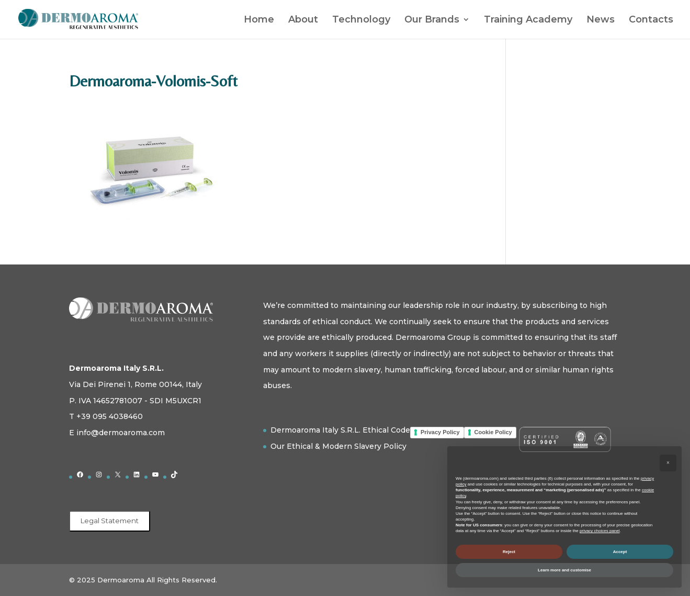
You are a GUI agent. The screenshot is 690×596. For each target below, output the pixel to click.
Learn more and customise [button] (564, 570)
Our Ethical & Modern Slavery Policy (338, 446)
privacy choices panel (599, 530)
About (303, 20)
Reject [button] (509, 551)
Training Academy (528, 20)
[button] (668, 463)
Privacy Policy (440, 432)
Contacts (651, 20)
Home (259, 20)
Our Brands (431, 20)
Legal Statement (110, 520)
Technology (361, 20)
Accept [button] (620, 551)
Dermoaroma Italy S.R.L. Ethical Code (340, 430)
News (600, 20)
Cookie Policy (493, 432)
